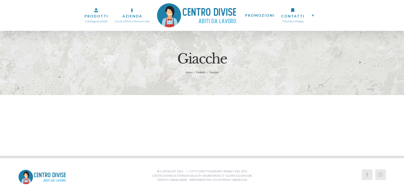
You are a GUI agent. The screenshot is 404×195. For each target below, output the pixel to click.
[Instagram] (380, 174)
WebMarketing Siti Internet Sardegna (218, 179)
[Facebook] (367, 174)
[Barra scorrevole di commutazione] (313, 15)
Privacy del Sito (235, 171)
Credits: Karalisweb (172, 179)
